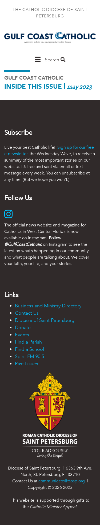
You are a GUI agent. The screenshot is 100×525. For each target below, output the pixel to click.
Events (22, 335)
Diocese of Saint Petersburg (44, 320)
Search (55, 60)
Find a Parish (28, 342)
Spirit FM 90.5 (29, 356)
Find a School (29, 349)
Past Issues (26, 363)
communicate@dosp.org (61, 481)
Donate (23, 327)
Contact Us (27, 313)
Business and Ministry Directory (48, 306)
